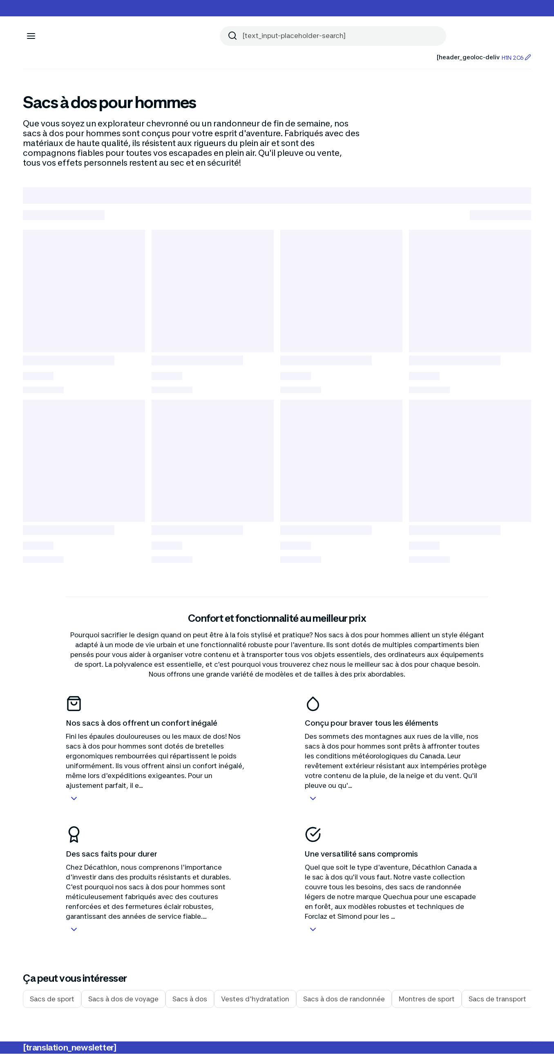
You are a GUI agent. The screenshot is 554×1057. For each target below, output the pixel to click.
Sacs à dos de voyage (123, 1002)
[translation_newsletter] (69, 1051)
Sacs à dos (189, 1002)
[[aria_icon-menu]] (31, 36)
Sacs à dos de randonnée (344, 1002)
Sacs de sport (52, 1002)
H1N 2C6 (516, 57)
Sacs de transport (497, 1002)
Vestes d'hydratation (255, 1002)
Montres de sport (427, 1002)
